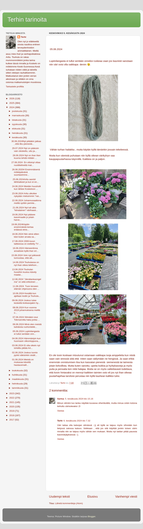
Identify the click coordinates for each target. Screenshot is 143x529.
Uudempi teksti (59, 496)
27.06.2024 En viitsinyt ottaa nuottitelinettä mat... (25, 163)
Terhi (23, 37)
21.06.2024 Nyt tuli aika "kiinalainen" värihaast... (24, 208)
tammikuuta (18, 388)
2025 (12, 103)
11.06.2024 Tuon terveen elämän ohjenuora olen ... (25, 287)
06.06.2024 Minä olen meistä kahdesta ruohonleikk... (26, 325)
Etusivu (92, 496)
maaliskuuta (18, 379)
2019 (12, 411)
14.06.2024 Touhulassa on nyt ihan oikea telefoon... (25, 263)
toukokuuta (18, 370)
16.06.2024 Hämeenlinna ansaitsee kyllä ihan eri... (25, 249)
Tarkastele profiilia (15, 86)
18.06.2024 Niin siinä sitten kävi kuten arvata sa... (25, 235)
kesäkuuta (17, 137)
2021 (12, 402)
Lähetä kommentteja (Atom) (69, 503)
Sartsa (60, 398)
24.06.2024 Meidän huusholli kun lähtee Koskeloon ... (26, 187)
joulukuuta (17, 111)
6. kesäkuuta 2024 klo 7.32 (77, 420)
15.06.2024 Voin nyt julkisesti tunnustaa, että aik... (25, 256)
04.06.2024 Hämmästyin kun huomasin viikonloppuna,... (26, 339)
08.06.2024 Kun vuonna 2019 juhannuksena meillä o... (25, 310)
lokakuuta (17, 120)
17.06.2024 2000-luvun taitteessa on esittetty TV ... (26, 242)
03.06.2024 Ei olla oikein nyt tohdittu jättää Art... (25, 346)
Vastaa (60, 410)
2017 (12, 419)
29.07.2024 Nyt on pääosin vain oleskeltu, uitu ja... (25, 149)
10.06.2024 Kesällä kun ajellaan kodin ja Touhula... (25, 294)
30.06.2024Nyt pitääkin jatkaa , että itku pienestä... (26, 142)
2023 (12, 393)
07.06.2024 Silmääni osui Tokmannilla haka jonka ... (25, 318)
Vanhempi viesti (126, 496)
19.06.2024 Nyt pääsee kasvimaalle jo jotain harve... (23, 217)
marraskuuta (18, 115)
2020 (12, 406)
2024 (12, 107)
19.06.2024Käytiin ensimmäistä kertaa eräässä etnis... (22, 227)
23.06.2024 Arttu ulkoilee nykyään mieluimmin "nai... (26, 194)
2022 (12, 398)
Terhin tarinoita (27, 19)
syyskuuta (17, 124)
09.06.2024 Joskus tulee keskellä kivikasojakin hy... (25, 301)
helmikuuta (17, 383)
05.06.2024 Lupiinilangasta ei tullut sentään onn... (25, 332)
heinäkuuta (18, 133)
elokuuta (16, 128)
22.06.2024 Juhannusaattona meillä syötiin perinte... (26, 201)
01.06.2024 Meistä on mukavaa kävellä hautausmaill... (22, 362)
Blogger (91, 516)
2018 (12, 415)
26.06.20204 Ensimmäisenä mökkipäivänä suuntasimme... (25, 172)
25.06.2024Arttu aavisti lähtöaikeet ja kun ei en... (25, 180)
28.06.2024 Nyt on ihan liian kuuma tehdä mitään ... (26, 156)
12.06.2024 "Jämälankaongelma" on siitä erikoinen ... (26, 280)
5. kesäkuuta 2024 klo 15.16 (79, 398)
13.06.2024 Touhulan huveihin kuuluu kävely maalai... (24, 272)
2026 (12, 98)
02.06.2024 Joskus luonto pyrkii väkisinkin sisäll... (24, 353)
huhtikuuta (17, 375)
